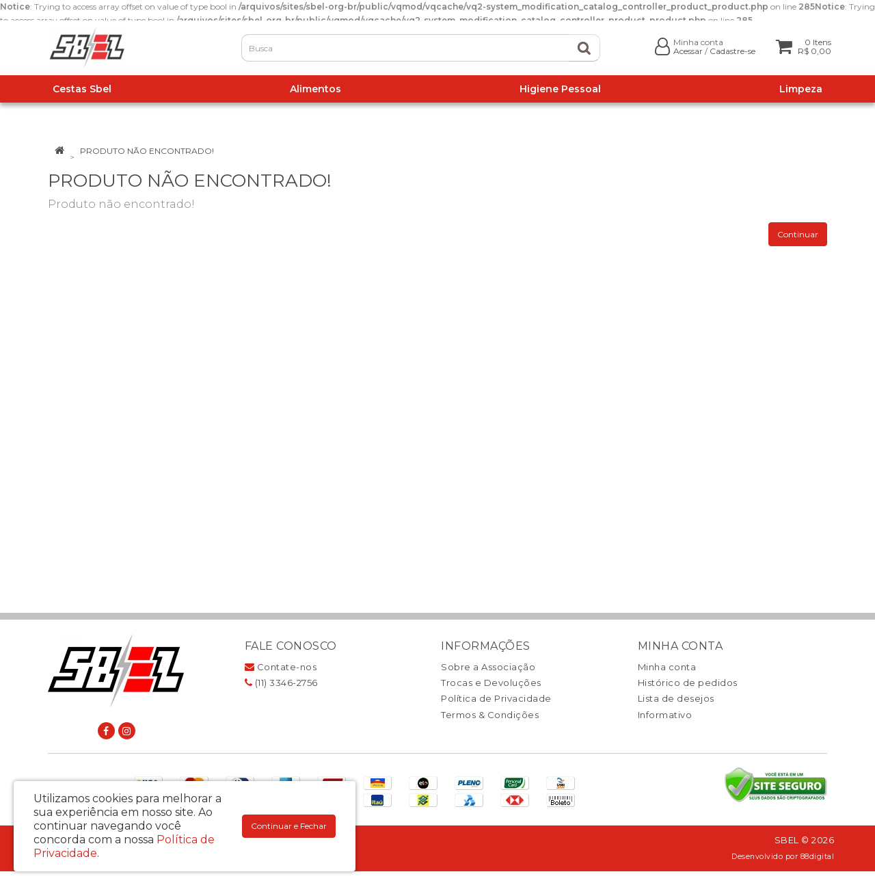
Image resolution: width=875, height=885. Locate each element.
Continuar (797, 234)
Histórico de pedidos (688, 682)
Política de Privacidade (496, 698)
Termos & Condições (490, 714)
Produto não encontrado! (147, 151)
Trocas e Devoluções (491, 682)
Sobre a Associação (488, 666)
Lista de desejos (676, 698)
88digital (817, 856)
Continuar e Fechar (289, 826)
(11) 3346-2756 (281, 682)
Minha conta (667, 666)
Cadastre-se (732, 51)
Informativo (665, 714)
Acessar (688, 51)
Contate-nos (281, 666)
